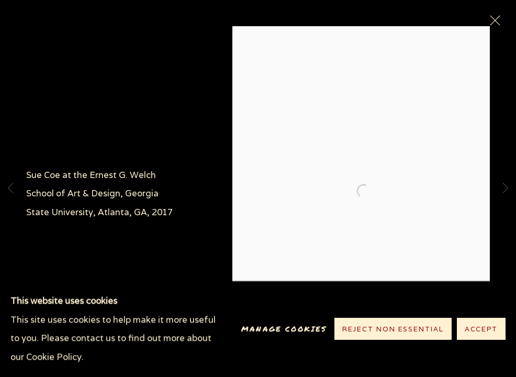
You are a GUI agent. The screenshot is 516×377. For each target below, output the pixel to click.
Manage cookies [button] (284, 329)
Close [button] (492, 23)
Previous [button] (10, 188)
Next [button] (505, 188)
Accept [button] (481, 329)
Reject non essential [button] (393, 329)
